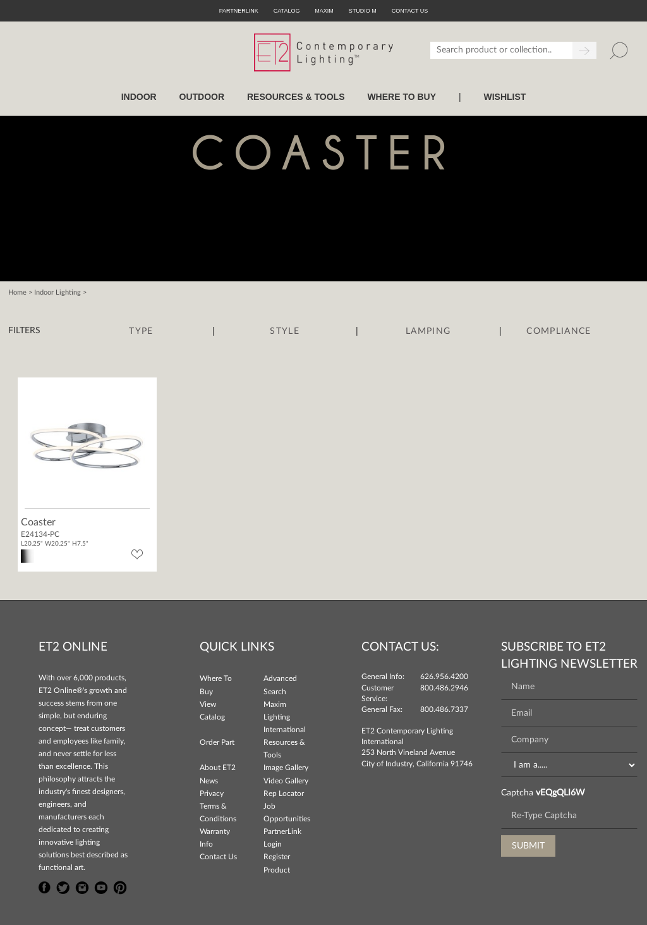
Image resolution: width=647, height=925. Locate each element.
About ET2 (218, 767)
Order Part (217, 742)
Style (284, 331)
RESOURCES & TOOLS (296, 97)
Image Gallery (285, 767)
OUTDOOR (202, 97)
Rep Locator (283, 793)
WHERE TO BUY (401, 97)
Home (17, 292)
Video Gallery (285, 781)
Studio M (363, 11)
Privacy (212, 793)
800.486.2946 (444, 688)
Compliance (558, 331)
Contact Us (218, 857)
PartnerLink (238, 11)
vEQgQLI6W (560, 792)
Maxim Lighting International (284, 717)
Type (141, 331)
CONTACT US (410, 11)
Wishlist (504, 97)
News (209, 781)
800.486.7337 (444, 709)
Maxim (324, 11)
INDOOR (139, 97)
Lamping (428, 331)
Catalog (287, 11)
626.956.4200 (444, 676)
